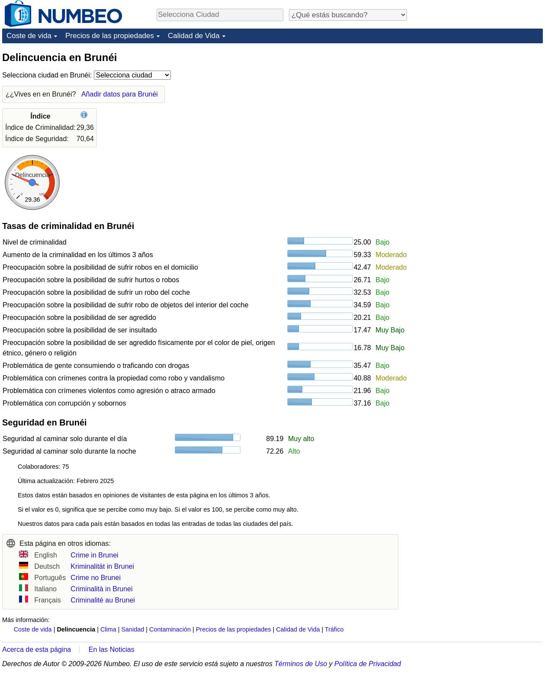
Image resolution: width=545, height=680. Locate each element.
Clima (108, 629)
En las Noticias (112, 649)
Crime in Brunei (94, 555)
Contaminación (170, 629)
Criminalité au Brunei (103, 600)
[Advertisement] (457, 180)
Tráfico (334, 629)
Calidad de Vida (194, 36)
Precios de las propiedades (109, 36)
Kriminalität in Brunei (102, 566)
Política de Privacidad (367, 663)
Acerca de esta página (36, 649)
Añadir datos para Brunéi (119, 94)
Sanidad (132, 629)
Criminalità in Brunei (101, 589)
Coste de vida (28, 36)
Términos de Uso (300, 663)
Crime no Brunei (96, 577)
